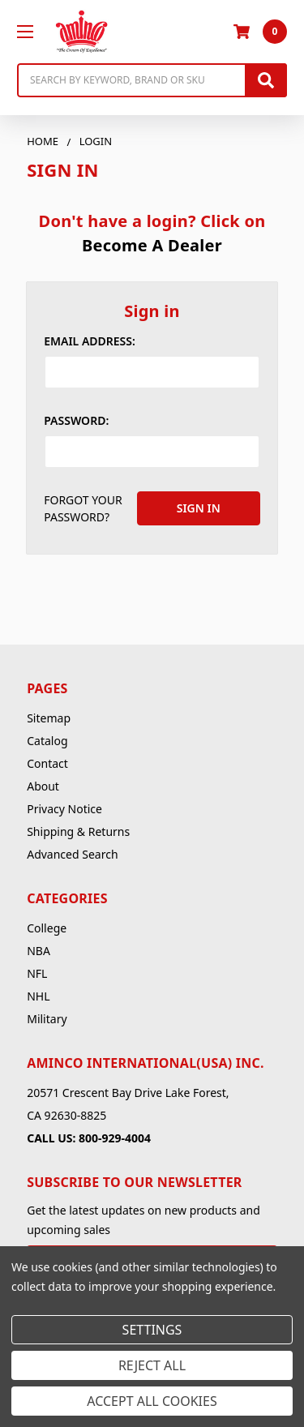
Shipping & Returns (78, 831)
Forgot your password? (83, 508)
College (46, 928)
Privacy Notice (64, 808)
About (43, 786)
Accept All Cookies (151, 1401)
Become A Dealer (152, 245)
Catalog (47, 740)
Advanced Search (72, 854)
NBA (38, 950)
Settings (152, 1330)
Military (46, 1018)
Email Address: (89, 341)
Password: (76, 420)
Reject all (152, 1365)
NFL (37, 973)
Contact (47, 763)
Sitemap (49, 718)
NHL (38, 996)
